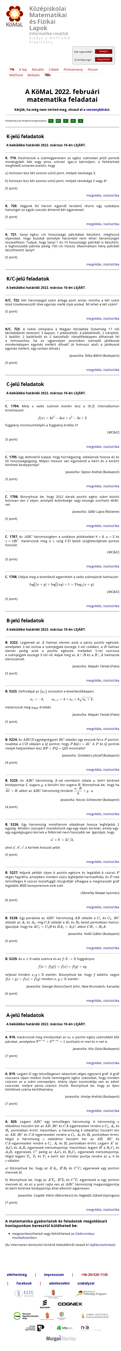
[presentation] (6, 173)
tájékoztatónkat (101, 1244)
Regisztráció (103, 59)
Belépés (103, 51)
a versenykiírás (95, 109)
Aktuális (38, 69)
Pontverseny (73, 69)
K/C (58, 121)
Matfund (16, 75)
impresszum (54, 1274)
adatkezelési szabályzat (72, 1283)
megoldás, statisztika (102, 195)
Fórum (93, 69)
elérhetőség (17, 1274)
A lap (23, 69)
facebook (24, 1283)
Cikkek (54, 69)
